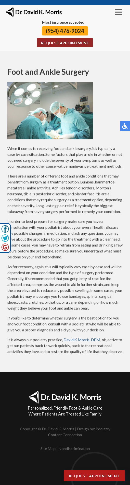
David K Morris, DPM (82, 340)
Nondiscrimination (74, 448)
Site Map (48, 448)
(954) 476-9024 (65, 31)
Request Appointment (65, 42)
